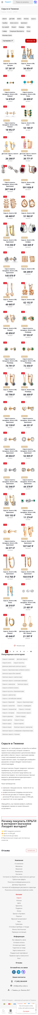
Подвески (19, 908)
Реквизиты (19, 871)
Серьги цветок (7, 720)
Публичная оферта (19, 879)
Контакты (19, 874)
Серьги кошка (6, 727)
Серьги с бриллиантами (25, 702)
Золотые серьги (23, 684)
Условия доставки (19, 945)
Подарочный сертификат (19, 953)
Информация (19, 936)
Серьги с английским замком (11, 698)
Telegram (18, 972)
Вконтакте (14, 972)
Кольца (19, 900)
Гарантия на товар (19, 948)
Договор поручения (19, 885)
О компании (19, 864)
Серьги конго (6, 663)
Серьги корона (19, 723)
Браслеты (19, 906)
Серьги (19, 898)
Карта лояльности (19, 950)
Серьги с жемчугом (8, 684)
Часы (19, 921)
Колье (19, 911)
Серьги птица (19, 720)
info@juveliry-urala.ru (20, 986)
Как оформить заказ (19, 940)
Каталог (19, 894)
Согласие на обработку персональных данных (19, 877)
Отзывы (19, 963)
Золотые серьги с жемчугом (23, 727)
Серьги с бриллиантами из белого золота (15, 670)
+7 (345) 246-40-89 (20, 981)
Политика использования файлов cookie (19, 890)
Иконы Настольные (19, 929)
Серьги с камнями (8, 659)
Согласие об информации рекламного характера (19, 887)
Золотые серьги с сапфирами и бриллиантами (17, 731)
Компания (19, 860)
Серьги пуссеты (19, 663)
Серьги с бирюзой (8, 702)
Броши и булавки (19, 913)
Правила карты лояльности (19, 956)
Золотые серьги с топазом (11, 734)
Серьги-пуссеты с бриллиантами (13, 691)
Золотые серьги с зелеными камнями (14, 680)
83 (31, 651)
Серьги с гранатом (8, 706)
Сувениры (19, 924)
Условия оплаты (19, 942)
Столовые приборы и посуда (19, 927)
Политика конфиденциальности (19, 882)
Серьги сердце (20, 716)
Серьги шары (6, 723)
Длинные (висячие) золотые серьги (14, 666)
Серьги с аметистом (8, 695)
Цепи (19, 903)
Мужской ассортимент (19, 919)
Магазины (19, 866)
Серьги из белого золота (10, 688)
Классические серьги (24, 713)
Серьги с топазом (24, 709)
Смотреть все (31, 850)
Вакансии (19, 869)
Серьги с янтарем (8, 713)
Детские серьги (22, 659)
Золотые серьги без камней (11, 673)
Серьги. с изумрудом (24, 706)
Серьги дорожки (7, 716)
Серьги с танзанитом (9, 709)
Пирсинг (19, 916)
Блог (19, 958)
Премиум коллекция (19, 932)
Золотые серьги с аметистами (12, 677)
